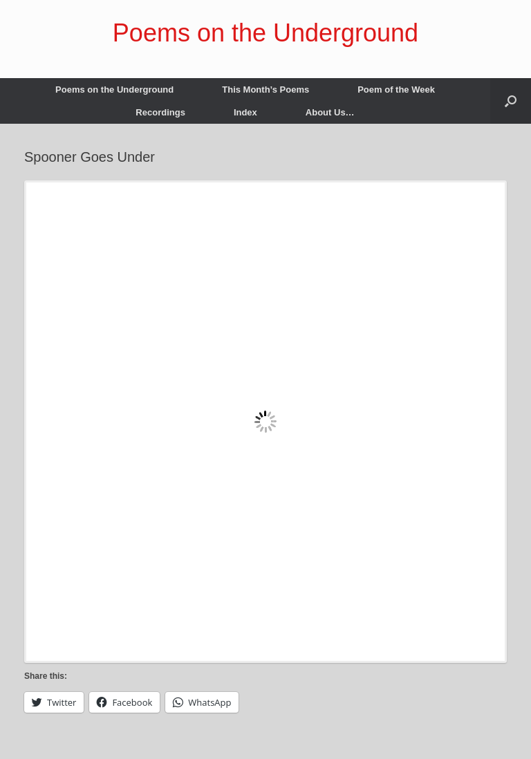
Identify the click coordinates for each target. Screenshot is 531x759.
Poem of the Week (396, 89)
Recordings (160, 112)
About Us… (330, 112)
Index (245, 112)
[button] (510, 101)
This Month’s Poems (265, 89)
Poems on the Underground (114, 89)
